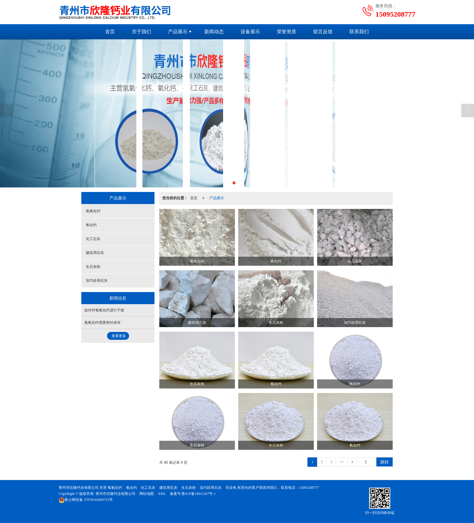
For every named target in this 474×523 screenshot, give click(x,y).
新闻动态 (214, 31)
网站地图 (146, 494)
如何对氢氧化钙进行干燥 (104, 310)
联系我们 (359, 31)
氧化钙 (91, 225)
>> (341, 462)
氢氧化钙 (93, 211)
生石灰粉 (93, 267)
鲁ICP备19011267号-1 (199, 494)
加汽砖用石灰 (97, 280)
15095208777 (309, 488)
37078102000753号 (86, 500)
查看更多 (119, 336)
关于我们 (141, 31)
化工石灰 (93, 239)
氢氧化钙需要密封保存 (102, 322)
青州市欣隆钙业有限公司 (115, 494)
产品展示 (177, 31)
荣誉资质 (286, 31)
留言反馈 (323, 31)
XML (162, 494)
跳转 (384, 462)
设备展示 (250, 31)
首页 (110, 31)
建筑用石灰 (95, 253)
